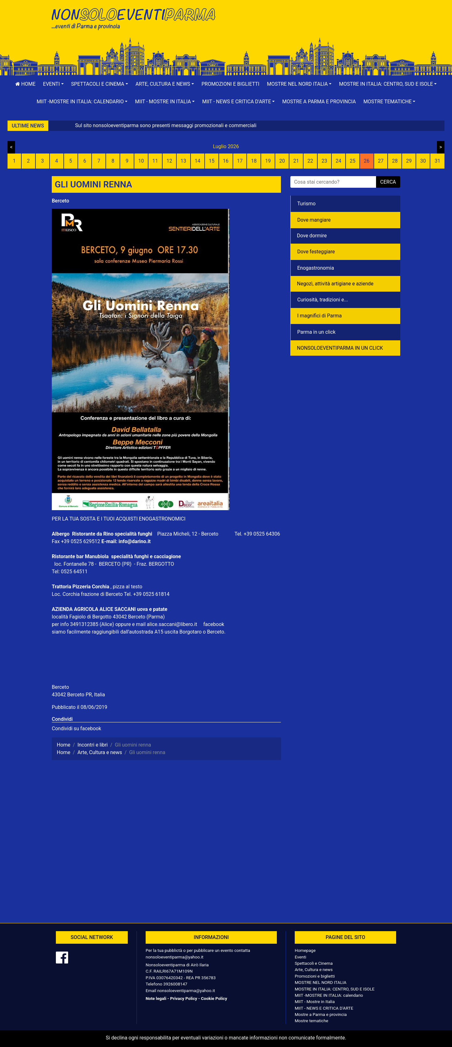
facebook (213, 624)
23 (324, 161)
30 (423, 161)
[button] (53, 84)
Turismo (306, 204)
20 (282, 161)
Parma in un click (316, 332)
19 (268, 161)
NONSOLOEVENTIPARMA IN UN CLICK (340, 348)
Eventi (300, 956)
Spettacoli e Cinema (314, 963)
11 (155, 161)
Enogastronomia (315, 268)
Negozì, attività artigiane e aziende (335, 284)
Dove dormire (312, 236)
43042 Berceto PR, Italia (78, 695)
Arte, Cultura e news (314, 969)
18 (254, 161)
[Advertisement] (315, 25)
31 (437, 161)
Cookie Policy (214, 998)
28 (395, 161)
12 (169, 161)
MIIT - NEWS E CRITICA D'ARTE (324, 1008)
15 (211, 161)
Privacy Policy (183, 998)
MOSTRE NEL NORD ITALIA (321, 982)
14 (197, 161)
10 (141, 161)
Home (25, 84)
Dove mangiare (314, 220)
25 (352, 161)
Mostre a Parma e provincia (319, 102)
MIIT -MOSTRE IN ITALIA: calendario (329, 995)
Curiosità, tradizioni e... (322, 300)
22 (310, 161)
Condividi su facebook (76, 728)
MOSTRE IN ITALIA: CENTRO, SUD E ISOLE (334, 988)
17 (240, 161)
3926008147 (175, 983)
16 (226, 161)
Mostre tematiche (311, 1020)
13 (183, 161)
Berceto (60, 201)
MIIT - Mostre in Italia (315, 1001)
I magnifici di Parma (319, 316)
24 (338, 161)
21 (296, 161)
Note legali (156, 998)
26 (366, 161)
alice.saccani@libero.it (174, 624)
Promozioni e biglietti (231, 84)
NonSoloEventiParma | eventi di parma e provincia (136, 18)
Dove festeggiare (316, 252)
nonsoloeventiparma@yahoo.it (174, 956)
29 (409, 161)
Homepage (305, 950)
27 (381, 161)
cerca (388, 182)
